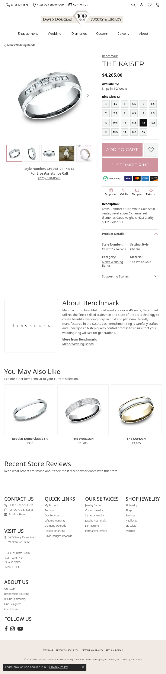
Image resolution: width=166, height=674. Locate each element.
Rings (129, 510)
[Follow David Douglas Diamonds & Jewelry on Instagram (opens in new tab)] (12, 629)
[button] (133, 4)
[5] (124, 104)
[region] (49, 96)
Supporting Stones (115, 276)
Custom (102, 34)
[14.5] (134, 132)
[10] (106, 122)
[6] (143, 104)
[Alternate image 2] (32, 153)
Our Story (9, 589)
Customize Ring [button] (130, 164)
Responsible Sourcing (16, 594)
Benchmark (110, 56)
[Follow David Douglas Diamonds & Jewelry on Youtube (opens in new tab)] (20, 629)
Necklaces (131, 520)
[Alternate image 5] (84, 153)
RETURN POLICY (114, 650)
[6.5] (153, 104)
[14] (124, 132)
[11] (124, 122)
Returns (49, 510)
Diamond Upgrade (55, 525)
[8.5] (134, 113)
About (143, 34)
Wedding (54, 34)
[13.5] (115, 132)
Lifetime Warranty (55, 520)
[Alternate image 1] (14, 153)
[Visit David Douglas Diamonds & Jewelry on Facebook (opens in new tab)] (6, 629)
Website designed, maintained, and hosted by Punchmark (114, 659)
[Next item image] (88, 95)
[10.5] (115, 122)
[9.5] (153, 113)
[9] (143, 113)
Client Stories (11, 609)
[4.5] (115, 104)
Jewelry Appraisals (95, 520)
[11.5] (134, 122)
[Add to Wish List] (151, 150)
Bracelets (131, 525)
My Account (51, 505)
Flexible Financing (55, 531)
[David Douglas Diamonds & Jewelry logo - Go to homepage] (82, 18)
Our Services (52, 515)
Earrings (130, 515)
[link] (17, 4)
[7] (106, 113)
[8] (124, 113)
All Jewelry (131, 505)
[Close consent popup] (83, 667)
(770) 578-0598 (49, 178)
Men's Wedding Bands (21, 45)
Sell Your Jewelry (94, 515)
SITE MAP (48, 650)
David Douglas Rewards (58, 536)
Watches (130, 531)
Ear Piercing (92, 525)
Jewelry (123, 34)
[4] (106, 104)
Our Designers (12, 604)
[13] (106, 132)
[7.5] (115, 113)
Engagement (28, 34)
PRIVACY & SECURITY (67, 650)
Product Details (113, 234)
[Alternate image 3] (49, 153)
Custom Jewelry (94, 510)
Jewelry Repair (93, 505)
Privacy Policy (58, 667)
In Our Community (15, 599)
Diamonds (79, 34)
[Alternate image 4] (67, 153)
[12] (143, 122)
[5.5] (134, 104)
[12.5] (153, 122)
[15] (143, 132)
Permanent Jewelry (96, 531)
